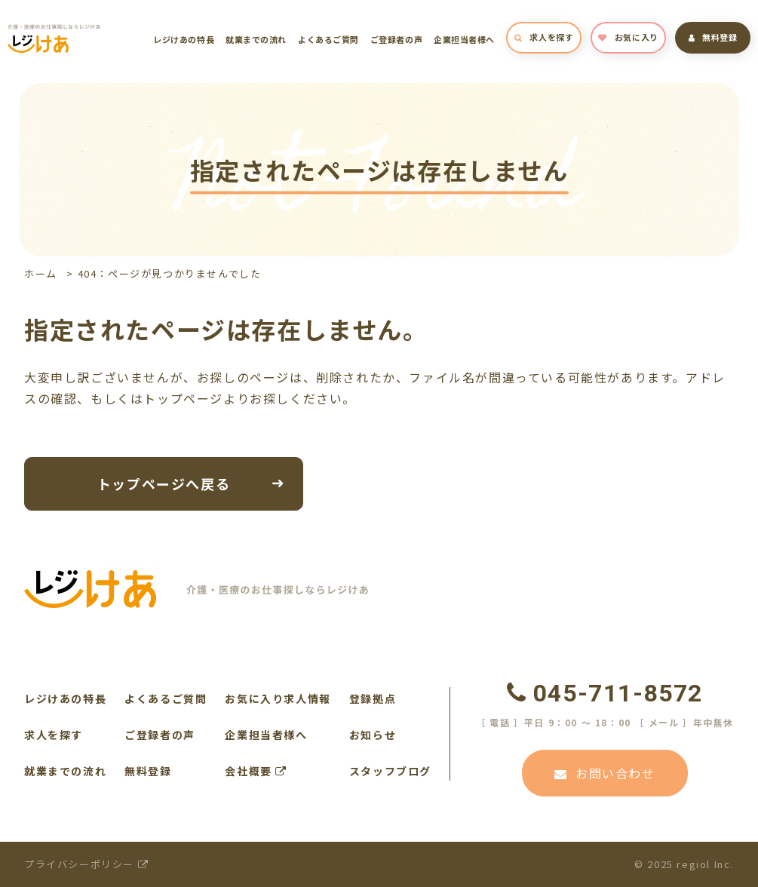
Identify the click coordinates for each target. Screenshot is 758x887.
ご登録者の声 (396, 39)
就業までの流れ (256, 39)
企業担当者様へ (464, 39)
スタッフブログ (390, 770)
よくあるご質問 (328, 39)
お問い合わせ (604, 773)
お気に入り (628, 37)
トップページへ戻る (163, 483)
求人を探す (543, 37)
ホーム (40, 273)
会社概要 (256, 770)
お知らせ (372, 734)
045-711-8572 (605, 693)
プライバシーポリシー (86, 864)
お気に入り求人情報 (277, 698)
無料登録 (713, 37)
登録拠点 (372, 698)
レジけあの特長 (183, 39)
